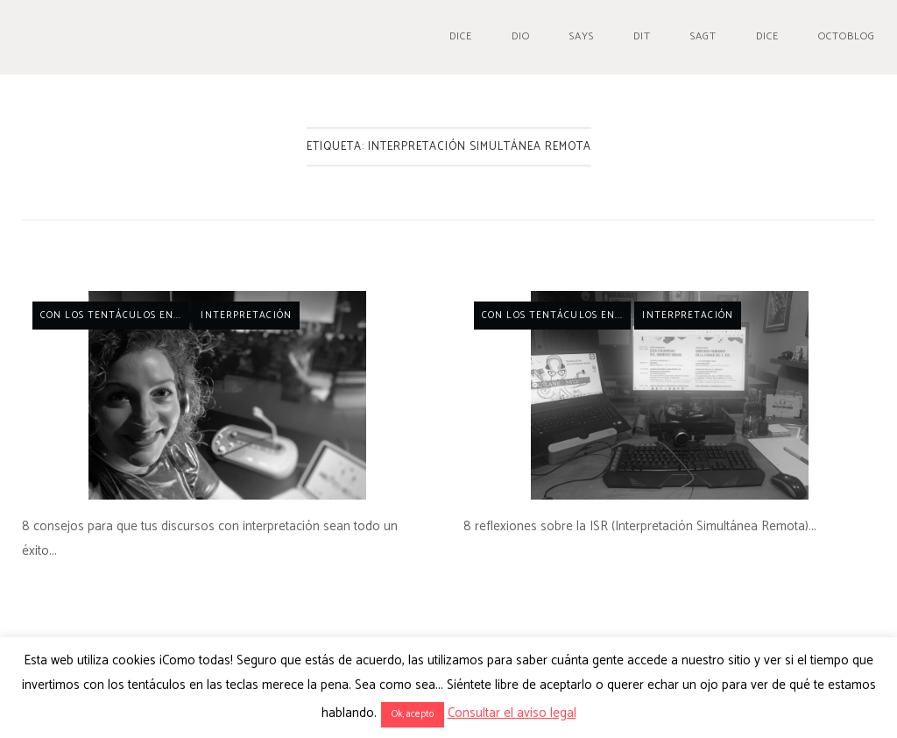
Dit (642, 36)
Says (581, 36)
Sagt (703, 36)
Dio (521, 36)
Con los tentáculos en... (110, 315)
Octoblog (846, 36)
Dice (460, 36)
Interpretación (246, 315)
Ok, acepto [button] (413, 714)
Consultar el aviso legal (512, 713)
